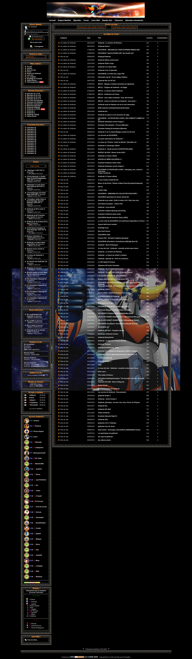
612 (147, 282)
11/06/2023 (91, 187)
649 (147, 440)
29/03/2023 (91, 193)
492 (147, 238)
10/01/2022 (91, 276)
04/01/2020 (91, 385)
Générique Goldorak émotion (108, 334)
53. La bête (30, 321)
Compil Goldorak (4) (105, 358)
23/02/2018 (91, 399)
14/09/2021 (91, 337)
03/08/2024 (91, 135)
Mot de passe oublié (36, 42)
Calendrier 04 (31, 133)
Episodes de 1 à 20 (33, 94)
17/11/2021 (91, 289)
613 (147, 269)
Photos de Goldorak (34, 73)
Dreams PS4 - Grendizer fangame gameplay (113, 238)
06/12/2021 (91, 286)
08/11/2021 (91, 306)
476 (147, 245)
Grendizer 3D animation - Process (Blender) (113, 125)
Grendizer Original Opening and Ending (112, 211)
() (36, 592)
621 (147, 135)
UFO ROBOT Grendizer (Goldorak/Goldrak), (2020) (115, 313)
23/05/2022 (91, 248)
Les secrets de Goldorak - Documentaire (112, 276)
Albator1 (33, 400)
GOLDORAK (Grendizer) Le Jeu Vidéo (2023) (113, 306)
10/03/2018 (91, 395)
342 (147, 70)
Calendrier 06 (31, 136)
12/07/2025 (91, 60)
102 (147, 77)
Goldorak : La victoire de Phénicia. (110, 43)
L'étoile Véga (102, 190)
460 (147, 111)
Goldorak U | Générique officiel (109, 145)
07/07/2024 (91, 142)
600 (147, 258)
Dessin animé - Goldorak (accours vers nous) (114, 293)
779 (147, 118)
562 (147, 368)
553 (147, 183)
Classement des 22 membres (36, 590)
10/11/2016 (91, 413)
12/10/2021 (91, 327)
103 (147, 80)
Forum (86, 20)
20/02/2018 (91, 402)
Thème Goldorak (104, 413)
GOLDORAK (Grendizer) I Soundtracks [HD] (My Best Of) (118, 241)
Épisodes (77, 20)
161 (147, 43)
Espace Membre (64, 20)
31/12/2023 (91, 152)
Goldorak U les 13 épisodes (107, 70)
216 (147, 94)
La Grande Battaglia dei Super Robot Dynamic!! (114, 310)
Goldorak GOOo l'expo (106, 63)
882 (147, 145)
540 (147, 265)
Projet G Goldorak (104, 173)
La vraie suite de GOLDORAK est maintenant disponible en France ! (121, 221)
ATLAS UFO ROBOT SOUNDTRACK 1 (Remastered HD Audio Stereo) (122, 317)
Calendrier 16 (31, 153)
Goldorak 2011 (103, 419)
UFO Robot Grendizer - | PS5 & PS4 (110, 204)
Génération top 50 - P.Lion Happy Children (112, 77)
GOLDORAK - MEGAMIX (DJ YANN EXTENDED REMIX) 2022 (119, 50)
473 (147, 241)
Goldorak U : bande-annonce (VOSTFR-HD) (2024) (115, 149)
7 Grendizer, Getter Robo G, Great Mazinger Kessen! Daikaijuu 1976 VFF (36, 200)
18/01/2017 (91, 409)
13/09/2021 (91, 341)
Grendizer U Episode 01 (37, 279)
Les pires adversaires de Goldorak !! (110, 139)
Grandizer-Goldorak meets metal (109, 163)
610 (147, 276)
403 (147, 63)
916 (147, 413)
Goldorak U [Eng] (33, 114)
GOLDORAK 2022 (104, 235)
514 (147, 354)
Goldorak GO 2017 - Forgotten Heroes (111, 330)
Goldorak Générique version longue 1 (111, 122)
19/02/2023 (91, 207)
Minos (30, 245)
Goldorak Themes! (104, 344)
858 (147, 53)
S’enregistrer (38, 46)
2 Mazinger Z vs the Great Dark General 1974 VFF (36, 185)
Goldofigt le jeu (103, 228)
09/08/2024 (91, 125)
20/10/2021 (91, 313)
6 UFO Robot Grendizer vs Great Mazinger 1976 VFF (36, 229)
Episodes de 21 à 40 (34, 95)
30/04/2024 (91, 145)
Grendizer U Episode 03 (37, 292)
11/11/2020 (91, 361)
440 (147, 108)
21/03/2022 (91, 265)
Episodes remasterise (134, 20)
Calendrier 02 (31, 129)
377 (147, 224)
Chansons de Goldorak (35, 102)
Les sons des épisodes (35, 100)
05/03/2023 (91, 197)
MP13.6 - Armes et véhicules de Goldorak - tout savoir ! (117, 101)
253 (147, 98)
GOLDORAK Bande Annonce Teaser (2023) (113, 217)
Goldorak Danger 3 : (105, 361)
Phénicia (30, 269)
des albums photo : (104, 440)
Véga (100, 365)
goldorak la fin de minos (106, 426)
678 (147, 437)
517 (147, 252)
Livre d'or (30, 75)
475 (147, 392)
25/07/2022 (91, 238)
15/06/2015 (91, 426)
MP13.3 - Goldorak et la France (108, 94)
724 (147, 433)
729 (147, 419)
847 (147, 402)
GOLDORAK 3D (103, 327)
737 (147, 409)
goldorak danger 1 (104, 395)
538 (147, 310)
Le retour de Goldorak (34, 255)
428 (147, 187)
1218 (148, 152)
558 (147, 296)
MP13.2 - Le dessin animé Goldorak (110, 91)
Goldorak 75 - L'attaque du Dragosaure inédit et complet (117, 351)
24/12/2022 (91, 224)
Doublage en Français (34, 78)
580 (147, 289)
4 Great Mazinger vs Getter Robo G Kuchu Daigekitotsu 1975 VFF (36, 178)
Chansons (119, 20)
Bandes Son (107, 20)
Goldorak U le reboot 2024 (107, 67)
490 (147, 375)
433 (147, 255)
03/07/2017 (91, 406)
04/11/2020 (91, 371)
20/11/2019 (91, 389)
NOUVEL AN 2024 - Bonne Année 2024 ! (112, 152)
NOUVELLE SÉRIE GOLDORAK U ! (110, 159)
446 (147, 248)
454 (147, 303)
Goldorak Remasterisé (106, 337)
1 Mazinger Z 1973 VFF (35, 170)
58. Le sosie (31, 325)
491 (147, 200)
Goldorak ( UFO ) (104, 289)
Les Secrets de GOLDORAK (107, 135)
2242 (148, 176)
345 (147, 50)
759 (147, 416)
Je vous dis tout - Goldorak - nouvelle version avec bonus (118, 248)
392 (147, 84)
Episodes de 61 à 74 (34, 99)
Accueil (52, 20)
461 (147, 60)
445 (147, 228)
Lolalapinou (34, 402)
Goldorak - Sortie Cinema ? (107, 399)
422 (147, 115)
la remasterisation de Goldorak (109, 296)
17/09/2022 (91, 231)
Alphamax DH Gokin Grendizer (108, 265)
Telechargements (35, 82)
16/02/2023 (91, 211)
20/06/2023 (91, 180)
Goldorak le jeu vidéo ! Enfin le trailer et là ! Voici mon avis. (118, 200)
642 (147, 423)
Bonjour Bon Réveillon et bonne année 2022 (113, 279)
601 (147, 313)
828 (147, 180)
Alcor (29, 275)
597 (147, 382)
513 (147, 327)
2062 (148, 159)
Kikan (32, 582)
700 (147, 169)
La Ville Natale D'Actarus (106, 262)
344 (147, 74)
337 (147, 214)
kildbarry (33, 395)
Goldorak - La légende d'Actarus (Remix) (112, 341)
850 (147, 132)
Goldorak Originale (33, 107)
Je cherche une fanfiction (36, 261)
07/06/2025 (91, 84)
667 (147, 221)
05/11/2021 (91, 310)
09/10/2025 (91, 43)
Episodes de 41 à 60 (34, 97)
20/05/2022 (91, 252)
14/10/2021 (91, 317)
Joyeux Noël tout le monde (107, 224)
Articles (29, 68)
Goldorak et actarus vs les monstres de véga (113, 115)
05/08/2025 (91, 56)
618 (147, 262)
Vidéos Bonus (32, 80)
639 (147, 399)
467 (147, 341)
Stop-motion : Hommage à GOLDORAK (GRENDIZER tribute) (119, 430)
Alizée (30, 264)
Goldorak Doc (103, 111)
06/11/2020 (91, 365)
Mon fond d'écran (104, 231)
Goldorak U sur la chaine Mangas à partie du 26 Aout (116, 132)
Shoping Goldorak (104, 56)
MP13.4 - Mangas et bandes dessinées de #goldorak (116, 84)
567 (147, 197)
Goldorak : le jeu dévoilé (106, 207)
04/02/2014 (91, 437)
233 (147, 91)
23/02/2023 (91, 200)
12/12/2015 (91, 416)
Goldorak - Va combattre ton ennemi (110, 269)
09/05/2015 (91, 430)
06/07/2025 (91, 80)
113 (147, 46)
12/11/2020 (91, 354)
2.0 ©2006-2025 (86, 657)
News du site (31, 70)
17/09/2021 (91, 334)
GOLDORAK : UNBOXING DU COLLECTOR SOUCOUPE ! (118, 193)
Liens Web (95, 20)
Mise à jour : (102, 371)
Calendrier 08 (31, 140)
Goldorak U (31, 111)
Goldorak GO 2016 (104, 409)
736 (147, 128)
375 (147, 87)
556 (147, 300)
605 (147, 139)
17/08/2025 (91, 50)
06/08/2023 (91, 176)
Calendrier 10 (31, 143)
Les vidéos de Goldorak (68, 43)
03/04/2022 (91, 262)
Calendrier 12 (31, 146)
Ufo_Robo (31, 173)
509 (147, 204)
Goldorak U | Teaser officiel (107, 156)
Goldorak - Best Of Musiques (108, 245)
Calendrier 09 (31, 141)
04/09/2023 (91, 169)
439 (147, 207)
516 (147, 272)
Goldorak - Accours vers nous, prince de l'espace (115, 272)
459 (147, 320)
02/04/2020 (91, 378)
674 (147, 163)
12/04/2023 (91, 190)
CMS (72, 657)
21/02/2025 (91, 104)
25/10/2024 (91, 118)
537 (147, 235)
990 (147, 351)
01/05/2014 (91, 433)
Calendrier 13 (31, 148)
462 (147, 104)
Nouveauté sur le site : (106, 303)
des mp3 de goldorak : (106, 437)
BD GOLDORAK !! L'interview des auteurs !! (113, 300)
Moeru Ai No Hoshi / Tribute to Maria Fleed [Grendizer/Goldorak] (120, 183)
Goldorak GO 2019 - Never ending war (111, 382)
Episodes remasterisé (34, 104)
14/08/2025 (91, 53)
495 (147, 306)
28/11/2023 (91, 156)
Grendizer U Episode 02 (37, 285)
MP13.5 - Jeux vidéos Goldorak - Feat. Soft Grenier (115, 98)
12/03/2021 (91, 348)
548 (147, 330)
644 (147, 166)
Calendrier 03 (31, 131)
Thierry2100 (34, 405)
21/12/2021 (91, 282)
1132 (148, 193)
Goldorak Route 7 (104, 46)
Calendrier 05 (31, 134)
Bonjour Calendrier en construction (34, 237)
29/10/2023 (91, 166)
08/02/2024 (91, 149)
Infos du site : (64, 56)
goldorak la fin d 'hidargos (107, 423)
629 (147, 173)
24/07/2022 (91, 241)
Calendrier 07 (31, 138)
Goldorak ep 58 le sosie (35, 209)
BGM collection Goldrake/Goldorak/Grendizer (114, 108)
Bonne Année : (103, 385)
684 (147, 430)
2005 (148, 149)
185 (147, 67)
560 (147, 142)
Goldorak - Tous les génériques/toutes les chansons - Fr (117, 354)
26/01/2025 (91, 111)
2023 (36, 582)
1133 (148, 156)
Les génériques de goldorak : (108, 433)
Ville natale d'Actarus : (106, 375)
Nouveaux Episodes (34, 106)
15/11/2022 (91, 228)
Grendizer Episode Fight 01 (107, 416)
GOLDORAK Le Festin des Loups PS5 (111, 74)
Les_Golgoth (31, 77)
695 (147, 395)
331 (147, 217)
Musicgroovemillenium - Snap (108, 348)
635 (147, 190)
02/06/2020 (91, 375)
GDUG (30, 218)
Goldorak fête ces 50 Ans (106, 80)
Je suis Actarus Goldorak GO (108, 180)
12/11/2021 (91, 303)
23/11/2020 (91, 351)
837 (147, 426)
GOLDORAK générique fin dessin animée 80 (113, 197)
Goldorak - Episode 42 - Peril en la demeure (113, 258)
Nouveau (30, 268)
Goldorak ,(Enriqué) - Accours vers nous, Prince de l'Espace (119, 402)
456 (147, 211)
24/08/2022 (91, 235)
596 (147, 293)
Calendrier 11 (31, 145)
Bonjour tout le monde (34, 249)
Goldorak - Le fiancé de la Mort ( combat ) (112, 255)
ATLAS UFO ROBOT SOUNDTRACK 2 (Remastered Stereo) (118, 320)
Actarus (30, 181)
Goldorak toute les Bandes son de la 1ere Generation (116, 104)
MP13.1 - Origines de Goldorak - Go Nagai (112, 87)
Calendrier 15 (31, 151)
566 (147, 389)
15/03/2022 (91, 269)
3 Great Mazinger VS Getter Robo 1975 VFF (36, 193)
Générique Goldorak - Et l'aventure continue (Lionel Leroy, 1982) (120, 286)
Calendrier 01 (31, 128)
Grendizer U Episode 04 (37, 298)
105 (147, 101)
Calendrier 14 (31, 150)
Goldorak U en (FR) (36, 109)
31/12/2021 (91, 279)
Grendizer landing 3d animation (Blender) (112, 128)
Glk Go (100, 187)
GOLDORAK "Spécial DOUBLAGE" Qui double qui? (116, 53)
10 (46, 261)
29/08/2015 (91, 419)
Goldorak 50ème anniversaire (108, 60)
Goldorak (30, 239)
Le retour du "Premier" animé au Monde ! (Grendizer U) (117, 142)
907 (147, 125)
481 (147, 231)
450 (147, 344)
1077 (148, 378)
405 (147, 358)
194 (147, 56)
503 (147, 365)
